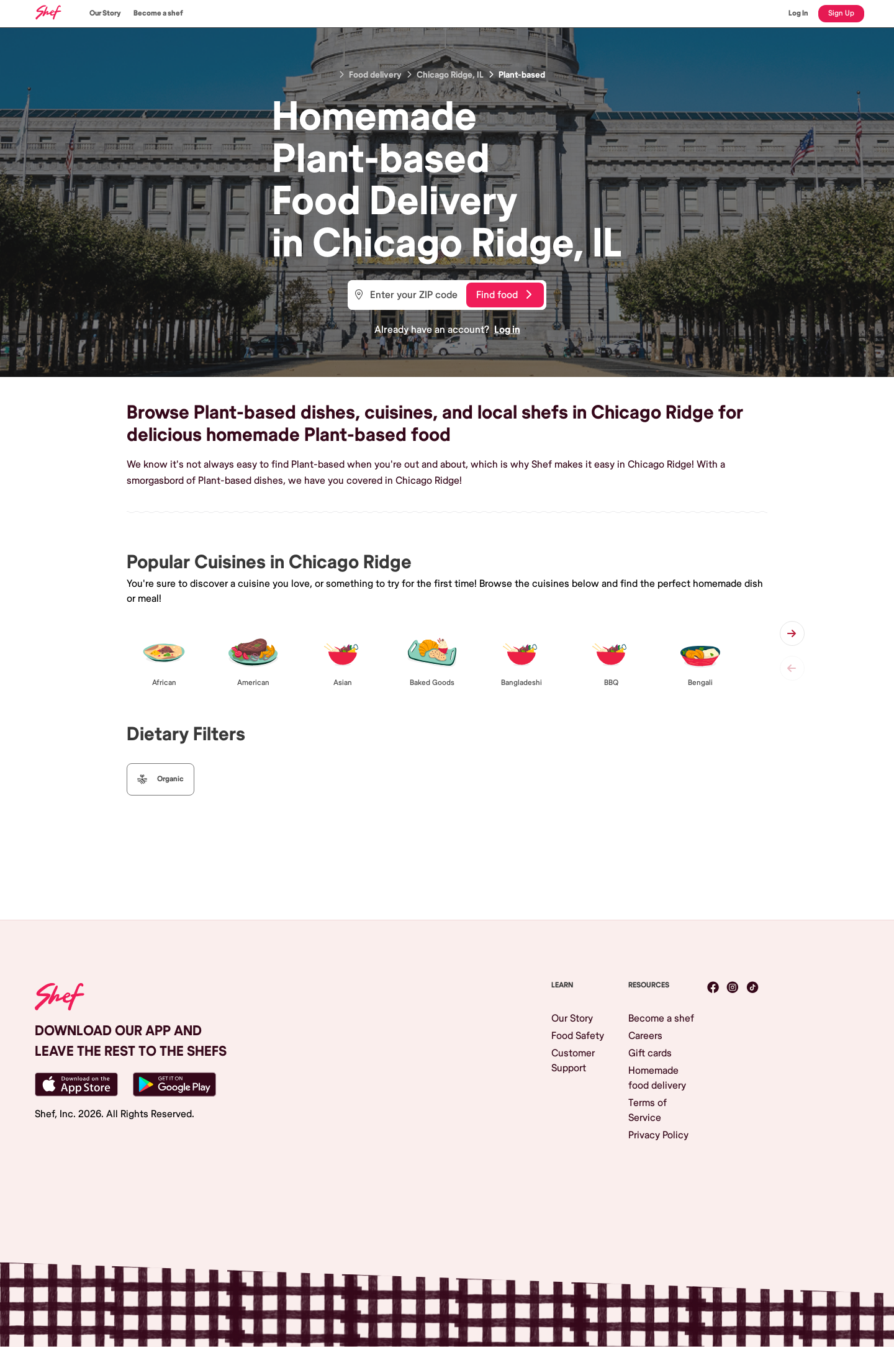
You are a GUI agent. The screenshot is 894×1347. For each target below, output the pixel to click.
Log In (798, 13)
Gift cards (650, 1053)
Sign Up (841, 13)
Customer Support (573, 1060)
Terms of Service (647, 1110)
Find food (503, 295)
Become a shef (158, 13)
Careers (645, 1036)
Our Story (105, 13)
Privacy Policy (658, 1135)
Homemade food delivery (657, 1078)
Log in (507, 330)
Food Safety (577, 1036)
